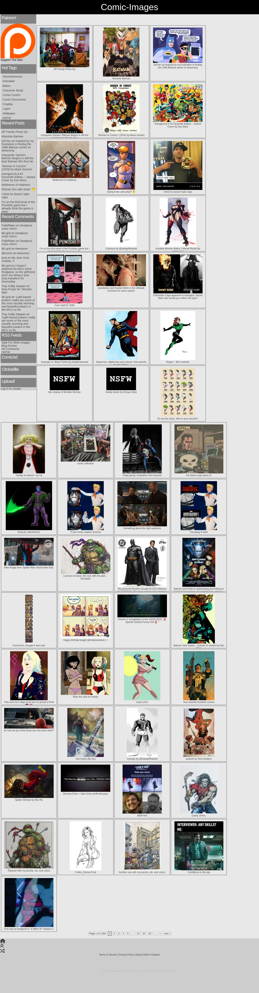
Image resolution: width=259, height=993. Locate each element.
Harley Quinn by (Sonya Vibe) (121, 391)
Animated (9, 81)
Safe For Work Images (16, 342)
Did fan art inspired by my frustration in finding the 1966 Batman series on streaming (18, 145)
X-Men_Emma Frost (85, 871)
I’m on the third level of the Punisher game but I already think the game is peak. (18, 206)
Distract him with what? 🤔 (18, 189)
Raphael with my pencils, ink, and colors (29, 869)
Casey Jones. (199, 814)
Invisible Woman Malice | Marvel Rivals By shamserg (178, 248)
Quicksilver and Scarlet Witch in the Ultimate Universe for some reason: (121, 288)
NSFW (7, 118)
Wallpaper (9, 113)
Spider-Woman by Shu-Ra (29, 798)
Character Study (13, 90)
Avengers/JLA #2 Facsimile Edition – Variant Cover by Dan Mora (18, 177)
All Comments (10, 348)
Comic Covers (11, 95)
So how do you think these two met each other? (29, 729)
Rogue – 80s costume (177, 360)
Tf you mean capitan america (85, 530)
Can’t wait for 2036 (65, 304)
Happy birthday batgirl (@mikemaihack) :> (85, 639)
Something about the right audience (142, 527)
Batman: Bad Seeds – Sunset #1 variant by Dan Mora (199, 645)
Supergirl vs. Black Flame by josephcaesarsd (64, 360)
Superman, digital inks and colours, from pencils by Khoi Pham (121, 362)
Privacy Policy (126, 954)
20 (144, 933)
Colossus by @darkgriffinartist (121, 247)
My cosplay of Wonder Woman (65, 391)
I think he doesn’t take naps (177, 190)
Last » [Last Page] (167, 933)
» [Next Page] (160, 933)
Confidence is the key (198, 871)
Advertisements (12, 76)
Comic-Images (129, 7)
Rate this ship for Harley (85, 695)
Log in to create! (11, 388)
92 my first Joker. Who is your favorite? (177, 417)
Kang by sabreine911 (29, 530)
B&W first (142, 814)
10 (138, 933)
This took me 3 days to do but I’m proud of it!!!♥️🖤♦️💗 (29, 702)
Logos (6, 108)
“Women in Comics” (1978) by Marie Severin (17, 168)
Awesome (21, 248)
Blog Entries (9, 345)
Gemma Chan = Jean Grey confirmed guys (85, 792)
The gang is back (199, 530)
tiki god (6, 248)
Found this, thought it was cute (29, 644)
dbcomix (7, 253)
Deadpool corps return (15, 235)
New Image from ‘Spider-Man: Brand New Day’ (29, 566)
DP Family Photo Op (15, 131)
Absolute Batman (12, 136)
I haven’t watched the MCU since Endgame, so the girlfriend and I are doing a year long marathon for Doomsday (18, 273)
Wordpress (131, 971)
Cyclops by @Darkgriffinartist (142, 757)
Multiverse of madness (16, 184)
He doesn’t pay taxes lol (198, 474)
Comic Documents (14, 99)
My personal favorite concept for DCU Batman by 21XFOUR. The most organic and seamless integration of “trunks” (142, 590)
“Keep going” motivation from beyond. (142, 474)
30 (150, 933)
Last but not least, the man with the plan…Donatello (85, 576)
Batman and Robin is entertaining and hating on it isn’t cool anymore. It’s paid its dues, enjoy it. (199, 589)
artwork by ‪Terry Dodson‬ (198, 757)
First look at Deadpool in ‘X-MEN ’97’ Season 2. (29, 927)
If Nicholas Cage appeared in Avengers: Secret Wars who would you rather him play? (177, 295)
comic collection (85, 462)
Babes (7, 85)
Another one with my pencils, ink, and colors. (142, 871)
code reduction (167, 971)
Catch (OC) (142, 701)
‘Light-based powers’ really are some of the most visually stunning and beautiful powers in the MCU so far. (18, 303)
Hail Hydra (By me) (85, 757)
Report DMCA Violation (147, 954)
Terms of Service (108, 954)
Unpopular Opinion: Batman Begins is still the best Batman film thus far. (18, 158)
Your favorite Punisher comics (198, 701)
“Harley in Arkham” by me (29, 474)
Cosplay (8, 104)
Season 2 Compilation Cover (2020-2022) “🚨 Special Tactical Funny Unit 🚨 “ (142, 619)
